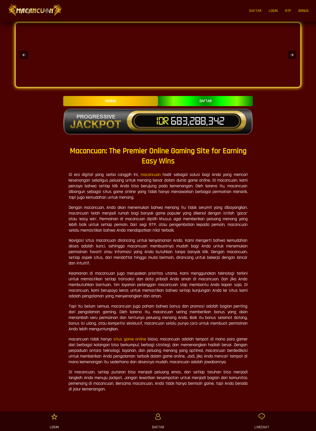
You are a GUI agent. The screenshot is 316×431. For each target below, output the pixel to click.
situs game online (129, 339)
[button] (24, 55)
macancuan (151, 174)
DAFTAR (255, 10)
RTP (288, 10)
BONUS (303, 10)
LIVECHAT (262, 427)
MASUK (110, 101)
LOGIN (273, 10)
